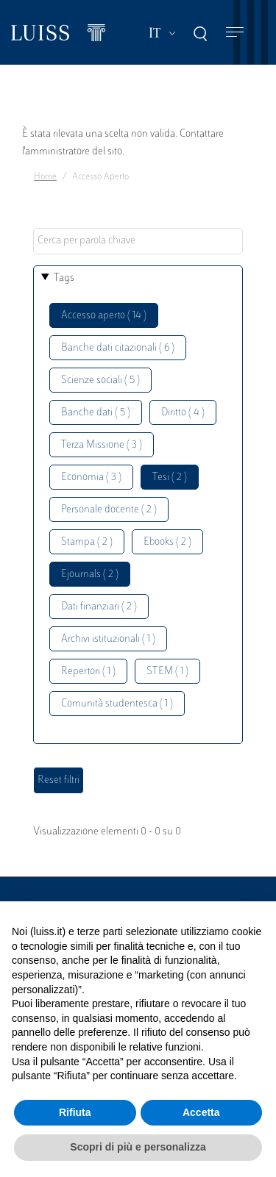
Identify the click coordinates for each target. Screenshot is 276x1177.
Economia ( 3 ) (91, 477)
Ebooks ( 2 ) (167, 542)
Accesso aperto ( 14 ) (103, 315)
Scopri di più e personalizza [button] (137, 1147)
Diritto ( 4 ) (183, 412)
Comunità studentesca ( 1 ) (117, 703)
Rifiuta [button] (75, 1112)
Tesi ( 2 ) (169, 477)
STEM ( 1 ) (167, 671)
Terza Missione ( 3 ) (101, 445)
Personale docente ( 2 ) (109, 509)
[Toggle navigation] (235, 32)
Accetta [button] (201, 1112)
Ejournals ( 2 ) (89, 574)
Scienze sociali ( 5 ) (100, 380)
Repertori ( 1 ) (88, 671)
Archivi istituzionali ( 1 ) (108, 639)
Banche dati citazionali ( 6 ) (117, 348)
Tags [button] (64, 278)
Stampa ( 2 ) (87, 542)
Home (45, 177)
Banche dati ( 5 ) (95, 412)
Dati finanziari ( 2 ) (99, 606)
